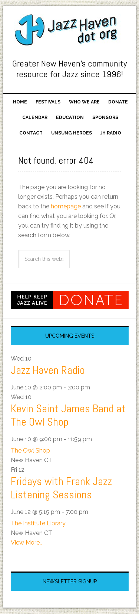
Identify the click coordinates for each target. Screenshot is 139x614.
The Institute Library (38, 523)
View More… (26, 542)
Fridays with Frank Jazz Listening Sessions (61, 488)
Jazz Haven (69, 30)
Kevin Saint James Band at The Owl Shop (68, 415)
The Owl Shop (30, 450)
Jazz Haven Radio (48, 370)
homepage (66, 206)
